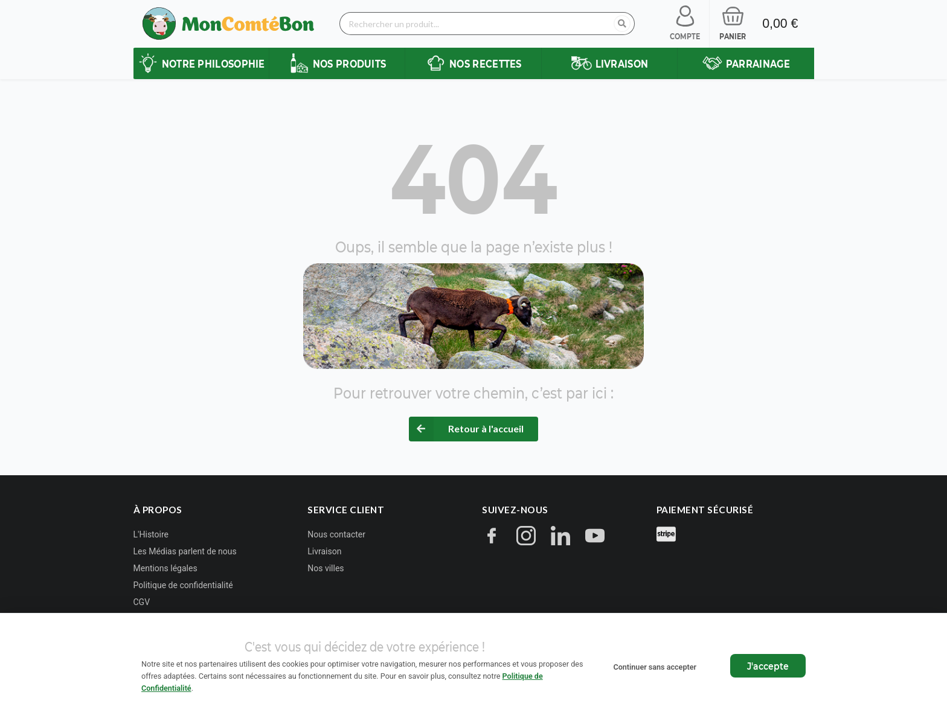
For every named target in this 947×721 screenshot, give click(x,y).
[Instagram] (526, 537)
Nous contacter (336, 534)
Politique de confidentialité (183, 585)
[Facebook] (491, 537)
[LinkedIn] (560, 537)
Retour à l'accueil (486, 428)
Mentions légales (165, 568)
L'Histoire (151, 534)
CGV (141, 602)
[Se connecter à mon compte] (685, 24)
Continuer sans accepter (654, 666)
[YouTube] (595, 537)
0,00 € (780, 24)
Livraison (324, 551)
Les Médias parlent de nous (185, 551)
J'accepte (768, 665)
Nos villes (325, 568)
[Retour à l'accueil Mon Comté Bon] (229, 23)
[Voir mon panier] (733, 24)
